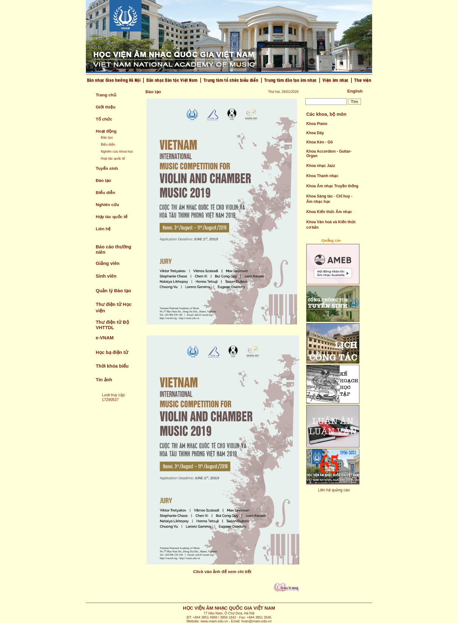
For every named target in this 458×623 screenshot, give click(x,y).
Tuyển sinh (107, 168)
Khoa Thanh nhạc (322, 176)
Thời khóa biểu (112, 366)
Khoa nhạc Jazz (320, 165)
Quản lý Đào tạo (113, 290)
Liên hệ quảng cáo (334, 490)
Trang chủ (106, 95)
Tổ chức (104, 119)
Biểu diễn (108, 144)
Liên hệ (103, 228)
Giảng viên (108, 263)
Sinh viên (106, 276)
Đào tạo (107, 137)
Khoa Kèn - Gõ (319, 142)
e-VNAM (105, 337)
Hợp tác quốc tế (113, 158)
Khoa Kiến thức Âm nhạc (329, 212)
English (355, 91)
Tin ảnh (104, 379)
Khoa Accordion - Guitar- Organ (328, 153)
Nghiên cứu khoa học (117, 151)
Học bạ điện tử (112, 352)
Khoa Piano (316, 123)
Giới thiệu (105, 107)
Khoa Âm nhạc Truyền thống (332, 186)
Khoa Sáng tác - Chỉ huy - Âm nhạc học (329, 199)
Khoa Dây (315, 133)
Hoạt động (106, 131)
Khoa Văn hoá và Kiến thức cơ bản (331, 225)
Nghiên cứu (107, 204)
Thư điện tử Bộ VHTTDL (112, 325)
